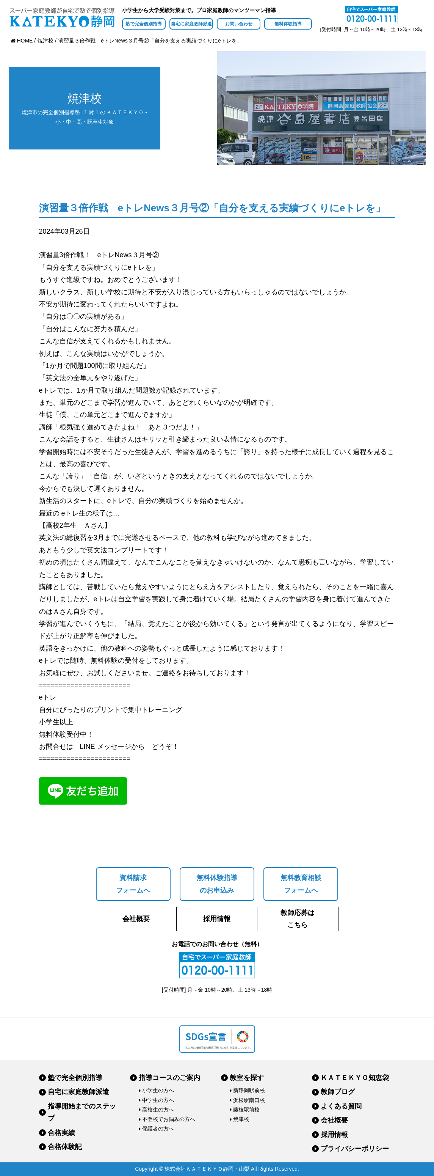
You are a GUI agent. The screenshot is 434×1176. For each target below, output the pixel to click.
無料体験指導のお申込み (216, 884)
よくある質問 (341, 1106)
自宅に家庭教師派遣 (191, 24)
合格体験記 (65, 1147)
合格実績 (61, 1133)
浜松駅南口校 (249, 1100)
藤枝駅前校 (246, 1110)
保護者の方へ (158, 1129)
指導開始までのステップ (82, 1112)
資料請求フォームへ (133, 884)
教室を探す (247, 1078)
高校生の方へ (158, 1110)
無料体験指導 (288, 24)
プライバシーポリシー (355, 1148)
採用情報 (216, 919)
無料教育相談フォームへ (300, 884)
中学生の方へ (158, 1100)
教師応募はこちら (297, 919)
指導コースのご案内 (169, 1078)
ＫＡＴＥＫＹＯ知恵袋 (355, 1078)
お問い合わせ (238, 24)
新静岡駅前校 (249, 1090)
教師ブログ (338, 1092)
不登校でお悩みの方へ (168, 1119)
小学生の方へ (158, 1090)
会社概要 (136, 919)
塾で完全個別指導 (143, 24)
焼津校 (241, 1119)
